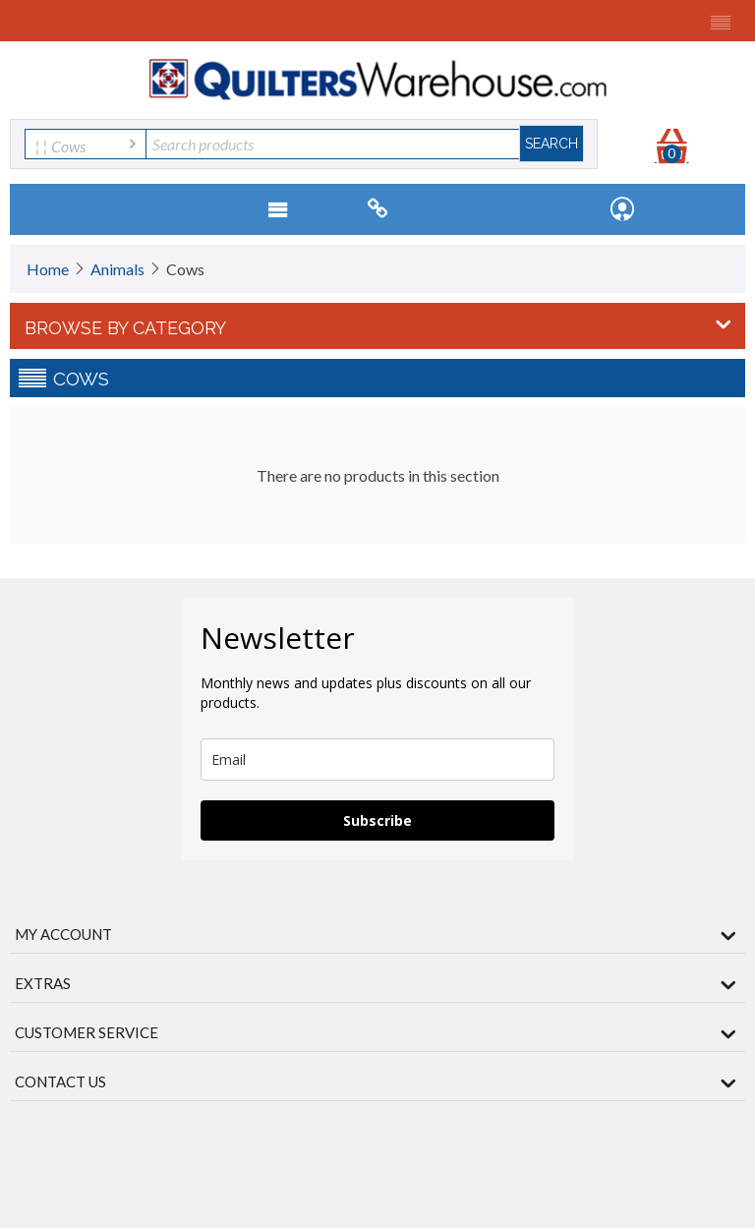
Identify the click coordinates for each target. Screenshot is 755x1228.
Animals (117, 269)
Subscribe (377, 820)
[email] (377, 759)
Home (48, 269)
